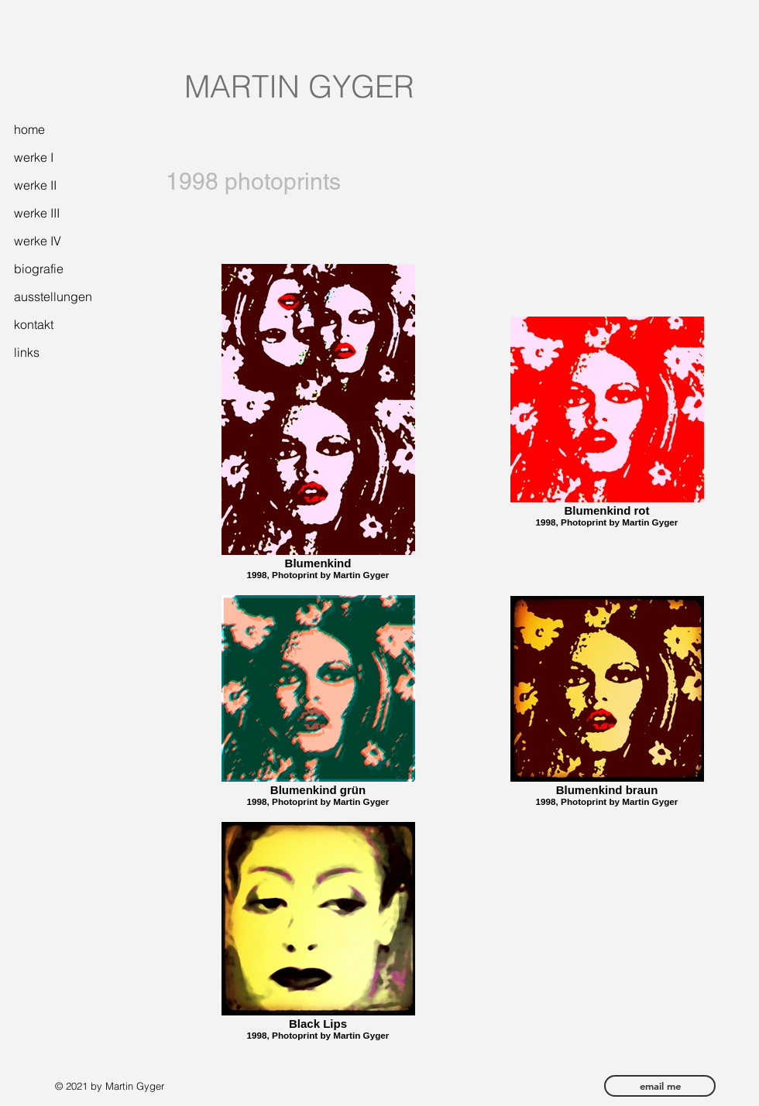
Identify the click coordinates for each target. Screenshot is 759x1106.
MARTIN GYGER (299, 86)
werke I (33, 157)
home (29, 129)
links (26, 352)
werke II (35, 185)
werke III (37, 213)
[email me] (660, 1086)
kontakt (33, 324)
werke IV (37, 240)
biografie (39, 268)
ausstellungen (53, 296)
